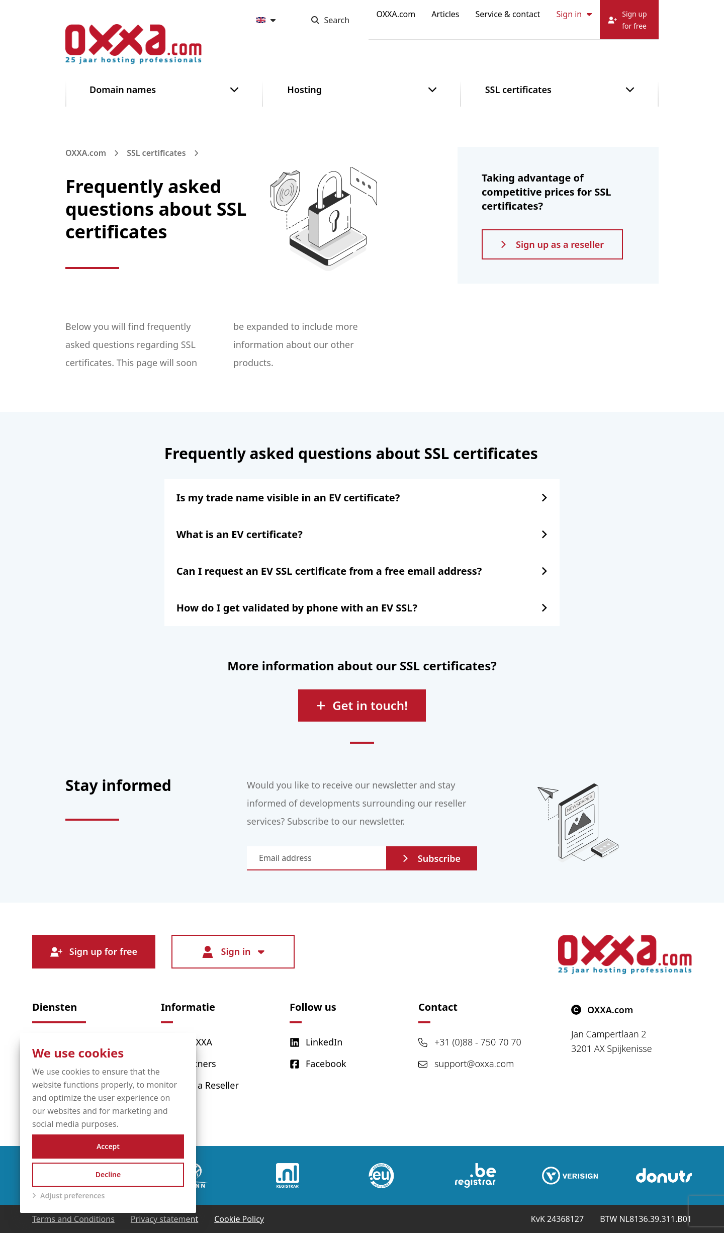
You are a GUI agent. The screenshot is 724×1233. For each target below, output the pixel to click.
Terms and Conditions (73, 1218)
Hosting (304, 89)
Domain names (122, 89)
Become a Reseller (200, 1085)
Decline (108, 1174)
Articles (445, 14)
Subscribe (432, 858)
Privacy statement (164, 1218)
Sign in (574, 14)
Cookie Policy (239, 1218)
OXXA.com (396, 14)
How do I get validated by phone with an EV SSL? (296, 607)
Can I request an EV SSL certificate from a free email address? (329, 571)
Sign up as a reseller (552, 244)
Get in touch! (362, 705)
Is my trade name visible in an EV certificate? (288, 497)
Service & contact (508, 14)
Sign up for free (93, 951)
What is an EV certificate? (239, 534)
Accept (108, 1146)
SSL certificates (518, 89)
